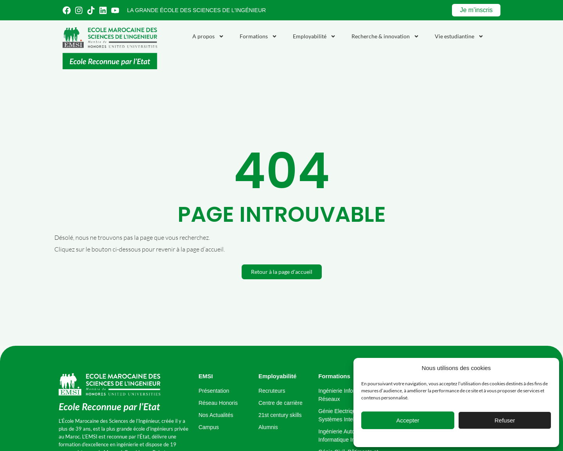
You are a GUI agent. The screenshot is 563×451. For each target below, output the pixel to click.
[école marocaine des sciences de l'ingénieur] (109, 393)
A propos (208, 36)
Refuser (505, 420)
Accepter (407, 420)
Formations (258, 36)
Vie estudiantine (459, 36)
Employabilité (314, 36)
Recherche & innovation (385, 36)
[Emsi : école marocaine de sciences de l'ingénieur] (110, 48)
